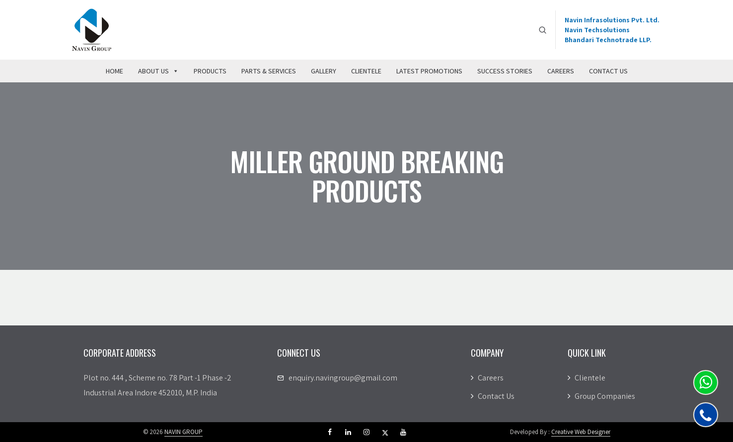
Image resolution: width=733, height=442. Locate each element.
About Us (158, 70)
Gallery (323, 70)
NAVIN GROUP (183, 432)
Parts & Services (268, 70)
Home (114, 70)
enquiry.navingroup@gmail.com (343, 378)
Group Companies (601, 396)
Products (210, 70)
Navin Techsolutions (597, 29)
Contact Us (608, 70)
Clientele (366, 70)
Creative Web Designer (580, 432)
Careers (560, 70)
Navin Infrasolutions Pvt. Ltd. (612, 19)
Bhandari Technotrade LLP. (608, 39)
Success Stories (504, 70)
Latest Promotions (429, 70)
